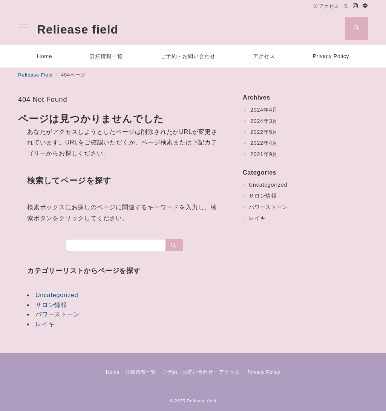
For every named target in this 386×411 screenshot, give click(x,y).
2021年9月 (264, 154)
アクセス (326, 6)
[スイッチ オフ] (356, 28)
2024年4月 (264, 110)
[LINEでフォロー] (365, 6)
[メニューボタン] (23, 29)
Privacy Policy (263, 372)
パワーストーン (57, 314)
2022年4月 (264, 143)
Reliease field (77, 29)
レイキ (44, 324)
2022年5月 (264, 132)
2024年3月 (264, 121)
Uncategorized (56, 295)
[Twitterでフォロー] (346, 6)
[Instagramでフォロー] (355, 6)
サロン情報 (51, 305)
